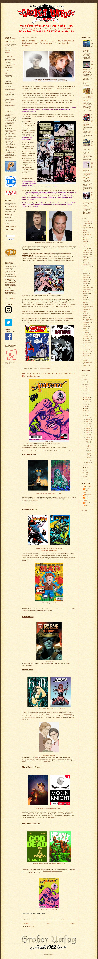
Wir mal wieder (86, 351)
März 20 (88, 428)
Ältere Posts (72, 923)
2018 (84, 384)
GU (86, 492)
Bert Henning (88, 486)
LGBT (84, 297)
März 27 (88, 421)
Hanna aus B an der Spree (88, 495)
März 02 (88, 462)
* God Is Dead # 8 (37, 863)
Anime (84, 230)
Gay (84, 285)
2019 (84, 382)
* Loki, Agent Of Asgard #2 (43, 808)
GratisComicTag (87, 289)
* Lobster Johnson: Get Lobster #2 (45, 493)
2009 (84, 479)
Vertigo (84, 344)
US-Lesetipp (86, 336)
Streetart (85, 328)
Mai (86, 410)
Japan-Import (86, 293)
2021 (84, 377)
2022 (84, 375)
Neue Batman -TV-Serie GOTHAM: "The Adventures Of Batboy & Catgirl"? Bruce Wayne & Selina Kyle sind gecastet (48, 43)
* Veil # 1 (59, 493)
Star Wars (85, 326)
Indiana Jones (86, 291)
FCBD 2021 (86, 277)
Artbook (85, 232)
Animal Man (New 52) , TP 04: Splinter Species (49, 548)
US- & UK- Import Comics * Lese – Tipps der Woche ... (89, 454)
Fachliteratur (86, 279)
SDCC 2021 (86, 317)
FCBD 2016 (86, 268)
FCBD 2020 (86, 275)
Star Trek (85, 324)
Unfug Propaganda (56, 919)
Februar (87, 465)
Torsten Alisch (88, 503)
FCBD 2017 (86, 270)
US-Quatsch (86, 342)
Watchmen (85, 346)
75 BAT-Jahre (39, 368)
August (86, 404)
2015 (84, 391)
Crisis (84, 243)
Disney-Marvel (86, 266)
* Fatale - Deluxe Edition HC (41, 708)
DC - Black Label (87, 245)
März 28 (88, 419)
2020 (84, 379)
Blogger (52, 954)
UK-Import (49, 919)
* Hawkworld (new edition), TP (49, 550)
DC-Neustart (86, 254)
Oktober (87, 399)
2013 (84, 470)
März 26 (88, 423)
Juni (86, 408)
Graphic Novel (86, 287)
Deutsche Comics (87, 259)
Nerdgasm (85, 309)
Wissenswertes (86, 353)
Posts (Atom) (31, 926)
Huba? (92, 41)
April (86, 413)
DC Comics (85, 248)
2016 (84, 388)
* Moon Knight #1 (57, 808)
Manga (84, 304)
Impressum (7, 52)
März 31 (88, 417)
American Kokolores (88, 227)
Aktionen (85, 225)
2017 (84, 386)
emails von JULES (87, 362)
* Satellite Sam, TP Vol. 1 (58, 708)
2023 (84, 373)
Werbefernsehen (86, 348)
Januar (86, 467)
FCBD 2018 (86, 272)
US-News (48, 368)
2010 (84, 476)
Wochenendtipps (87, 355)
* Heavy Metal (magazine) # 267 (57, 863)
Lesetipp (45, 919)
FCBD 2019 (86, 274)
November (87, 397)
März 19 (88, 430)
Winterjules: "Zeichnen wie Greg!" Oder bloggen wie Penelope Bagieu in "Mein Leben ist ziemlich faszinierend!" (88, 169)
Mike (86, 500)
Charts (84, 241)
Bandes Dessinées (87, 234)
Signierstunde (86, 322)
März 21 (88, 426)
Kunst (84, 295)
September (87, 401)
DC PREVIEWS (87, 252)
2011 (84, 474)
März (86, 415)
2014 (84, 393)
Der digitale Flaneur (87, 489)
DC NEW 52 (86, 250)
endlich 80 (85, 365)
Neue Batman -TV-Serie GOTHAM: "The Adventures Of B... (89, 445)
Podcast (85, 313)
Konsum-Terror (39, 919)
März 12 (88, 435)
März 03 (88, 460)
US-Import (63, 919)
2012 (84, 472)
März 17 (88, 432)
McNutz (87, 498)
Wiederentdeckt (86, 350)
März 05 (88, 439)
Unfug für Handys (10, 298)
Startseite (49, 923)
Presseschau (86, 315)
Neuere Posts (26, 923)
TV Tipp (85, 330)
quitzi (86, 505)
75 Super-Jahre (86, 223)
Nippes (84, 311)
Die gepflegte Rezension (86, 263)
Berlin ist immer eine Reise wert (88, 238)
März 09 (88, 437)
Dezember (87, 395)
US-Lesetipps (86, 338)
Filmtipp (85, 283)
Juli (86, 406)
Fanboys (44, 368)
